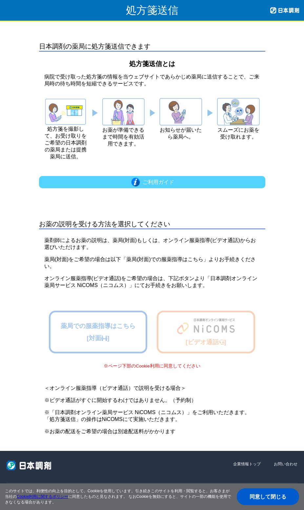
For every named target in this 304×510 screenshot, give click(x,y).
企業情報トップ (247, 464)
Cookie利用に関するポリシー (42, 496)
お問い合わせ (285, 464)
